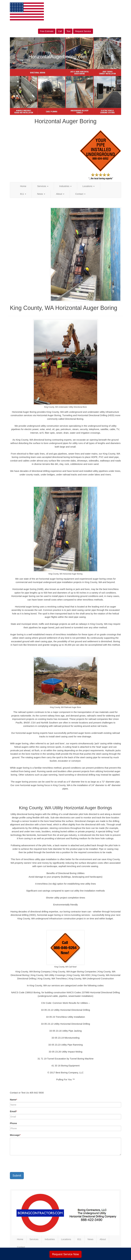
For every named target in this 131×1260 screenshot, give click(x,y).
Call (60, 31)
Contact (80, 194)
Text (69, 31)
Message (15, 1135)
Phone (13, 1123)
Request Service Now (65, 1254)
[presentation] (33, 1164)
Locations (88, 186)
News (41, 194)
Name (13, 1099)
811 (23, 194)
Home (23, 186)
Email (13, 1111)
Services (42, 186)
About (60, 194)
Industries (65, 186)
